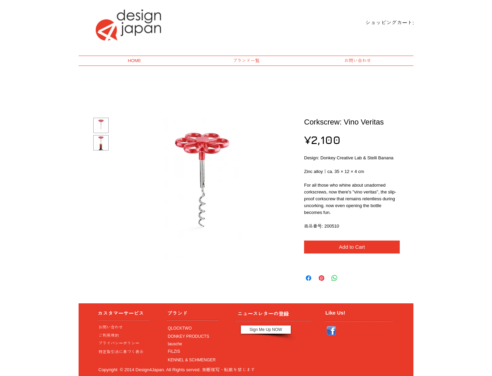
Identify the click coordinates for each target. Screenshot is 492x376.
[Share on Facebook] (308, 278)
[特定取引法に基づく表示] (121, 352)
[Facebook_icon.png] (331, 331)
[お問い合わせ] (121, 327)
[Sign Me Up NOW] (266, 330)
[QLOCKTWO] (191, 328)
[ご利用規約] (123, 335)
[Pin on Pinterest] (321, 278)
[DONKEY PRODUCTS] (191, 336)
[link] (383, 23)
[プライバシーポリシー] (121, 343)
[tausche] (191, 344)
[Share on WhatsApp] (334, 278)
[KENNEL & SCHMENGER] (191, 360)
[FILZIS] (191, 351)
